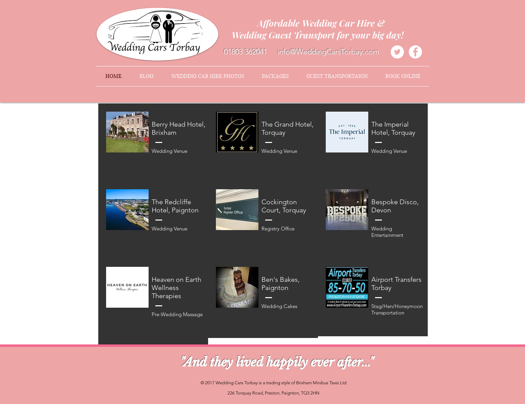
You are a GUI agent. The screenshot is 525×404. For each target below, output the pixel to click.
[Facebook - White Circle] (415, 52)
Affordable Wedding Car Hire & (321, 23)
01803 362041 (245, 51)
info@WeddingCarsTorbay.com (328, 51)
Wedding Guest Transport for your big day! (321, 35)
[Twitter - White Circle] (397, 52)
